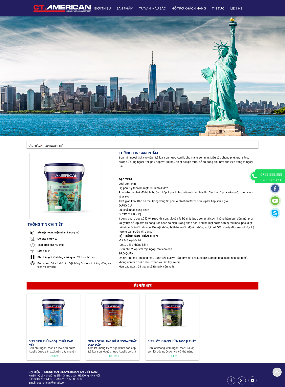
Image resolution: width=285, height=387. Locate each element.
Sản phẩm (125, 8)
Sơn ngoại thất (54, 145)
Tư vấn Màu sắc (152, 8)
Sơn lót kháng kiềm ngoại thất (172, 341)
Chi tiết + (55, 356)
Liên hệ (236, 8)
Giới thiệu (102, 8)
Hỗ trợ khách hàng (189, 8)
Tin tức (218, 8)
